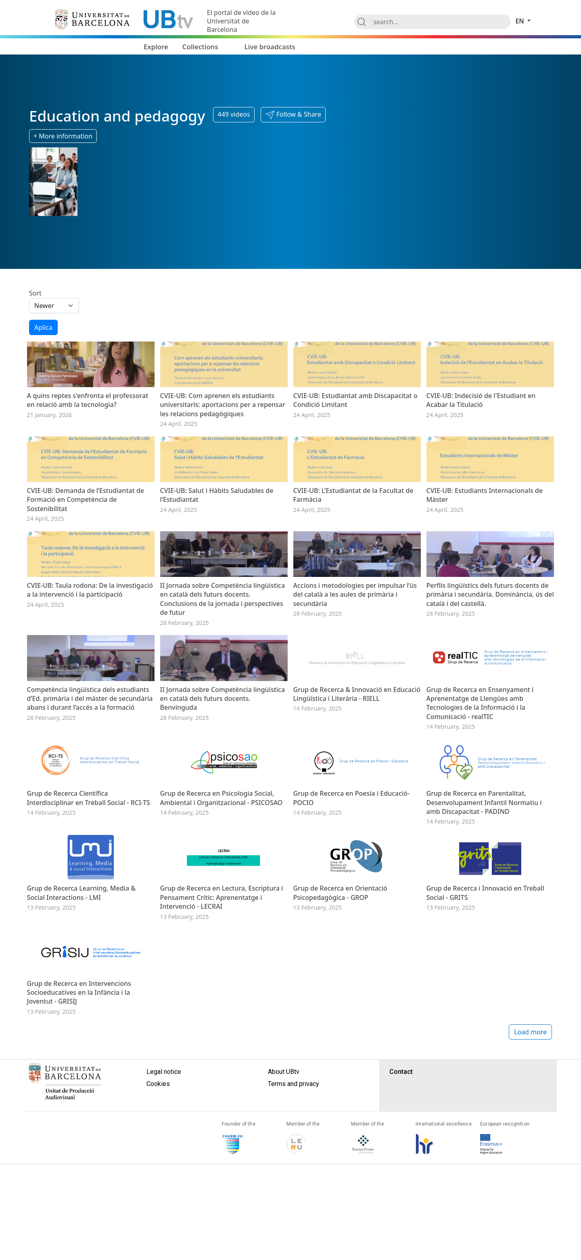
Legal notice (163, 1240)
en (520, 21)
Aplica (43, 327)
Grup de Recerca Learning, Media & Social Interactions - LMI (81, 1037)
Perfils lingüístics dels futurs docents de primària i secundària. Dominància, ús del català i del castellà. (490, 666)
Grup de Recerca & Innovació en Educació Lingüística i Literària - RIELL (357, 790)
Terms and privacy (293, 1252)
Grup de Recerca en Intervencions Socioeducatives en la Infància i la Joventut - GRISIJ (79, 1160)
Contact (401, 1240)
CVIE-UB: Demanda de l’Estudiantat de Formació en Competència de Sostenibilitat (85, 547)
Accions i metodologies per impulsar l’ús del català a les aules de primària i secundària (355, 666)
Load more (530, 1200)
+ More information (62, 136)
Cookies (158, 1252)
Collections (200, 46)
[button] (293, 114)
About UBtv (283, 1240)
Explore (156, 46)
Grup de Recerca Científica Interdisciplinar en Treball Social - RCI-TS (88, 918)
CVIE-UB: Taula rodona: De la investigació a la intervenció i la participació (90, 662)
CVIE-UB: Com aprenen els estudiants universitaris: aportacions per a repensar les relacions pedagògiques (222, 428)
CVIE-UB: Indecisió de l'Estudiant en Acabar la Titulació (481, 424)
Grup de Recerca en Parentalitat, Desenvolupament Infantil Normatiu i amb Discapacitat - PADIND (484, 922)
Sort (35, 293)
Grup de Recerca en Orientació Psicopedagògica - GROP (340, 1037)
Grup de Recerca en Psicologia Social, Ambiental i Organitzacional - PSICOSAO (221, 918)
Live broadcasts (270, 46)
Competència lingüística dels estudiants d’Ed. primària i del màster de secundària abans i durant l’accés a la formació (90, 794)
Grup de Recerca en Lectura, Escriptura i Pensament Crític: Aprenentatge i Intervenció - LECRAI (221, 1041)
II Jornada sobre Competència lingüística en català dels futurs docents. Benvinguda (222, 794)
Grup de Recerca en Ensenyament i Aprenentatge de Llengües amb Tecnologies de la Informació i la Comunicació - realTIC (480, 799)
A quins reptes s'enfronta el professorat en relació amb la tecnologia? (87, 424)
